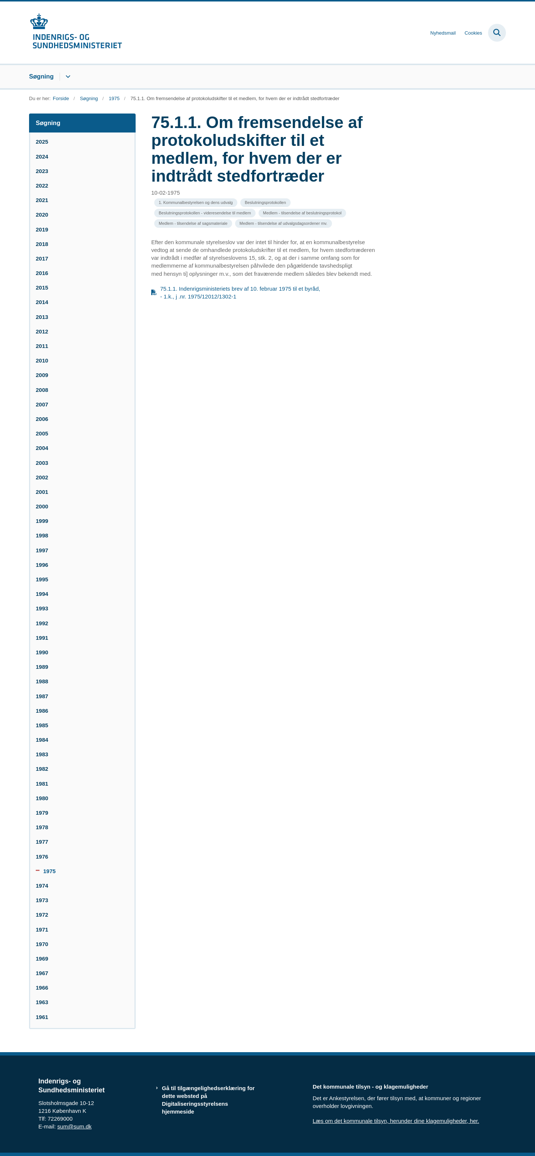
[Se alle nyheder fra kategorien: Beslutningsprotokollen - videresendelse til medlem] (205, 213)
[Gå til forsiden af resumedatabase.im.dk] (75, 32)
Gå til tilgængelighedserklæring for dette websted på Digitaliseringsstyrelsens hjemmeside (208, 1100)
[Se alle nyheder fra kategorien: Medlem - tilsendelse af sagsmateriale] (193, 223)
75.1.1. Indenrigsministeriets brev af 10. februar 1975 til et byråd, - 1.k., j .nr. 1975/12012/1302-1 (240, 292)
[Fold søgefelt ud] (497, 33)
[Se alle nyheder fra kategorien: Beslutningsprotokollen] (265, 202)
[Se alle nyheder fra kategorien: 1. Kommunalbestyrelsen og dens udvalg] (195, 202)
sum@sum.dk (74, 1126)
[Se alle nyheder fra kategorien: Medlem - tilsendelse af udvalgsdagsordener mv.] (283, 223)
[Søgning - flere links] (67, 77)
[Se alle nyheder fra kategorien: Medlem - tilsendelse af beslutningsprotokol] (302, 213)
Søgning (41, 76)
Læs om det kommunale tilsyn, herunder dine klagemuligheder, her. (396, 1121)
